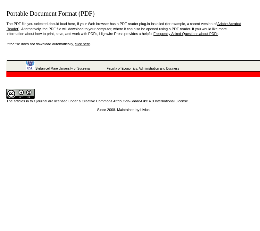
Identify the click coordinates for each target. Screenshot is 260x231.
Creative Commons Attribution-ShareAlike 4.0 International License (135, 101)
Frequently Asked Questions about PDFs (186, 34)
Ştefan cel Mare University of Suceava (62, 68)
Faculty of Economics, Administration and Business (143, 68)
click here (82, 44)
